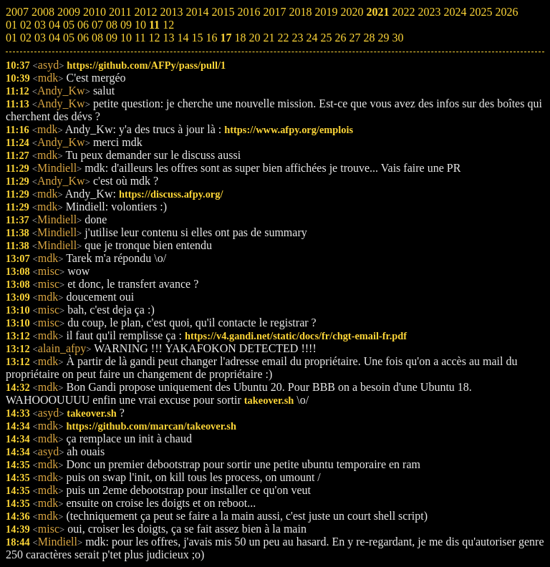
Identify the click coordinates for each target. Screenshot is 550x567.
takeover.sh (269, 400)
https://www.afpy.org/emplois (288, 129)
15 (197, 38)
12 (154, 38)
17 (225, 38)
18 (240, 38)
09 (111, 38)
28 (369, 38)
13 (168, 38)
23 (297, 38)
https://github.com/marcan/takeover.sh (151, 426)
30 (397, 38)
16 (211, 38)
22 (283, 38)
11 (140, 38)
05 (68, 38)
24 (311, 38)
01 (11, 38)
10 (126, 38)
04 (54, 38)
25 (326, 38)
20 (254, 38)
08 (97, 38)
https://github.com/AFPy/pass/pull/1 (146, 65)
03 (40, 38)
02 (26, 38)
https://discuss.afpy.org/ (171, 194)
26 (340, 38)
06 (83, 38)
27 (354, 38)
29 (383, 38)
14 (182, 38)
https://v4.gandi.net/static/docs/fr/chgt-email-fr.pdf (296, 335)
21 (268, 38)
